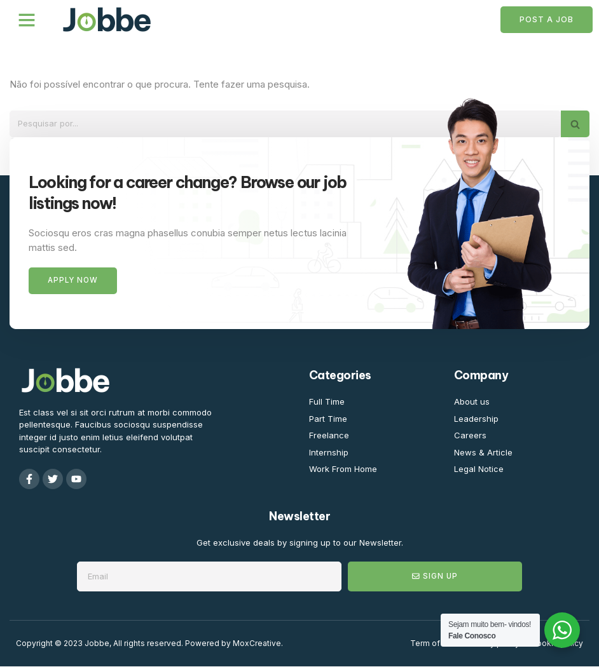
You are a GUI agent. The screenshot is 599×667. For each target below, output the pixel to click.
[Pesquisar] (285, 124)
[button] (26, 19)
